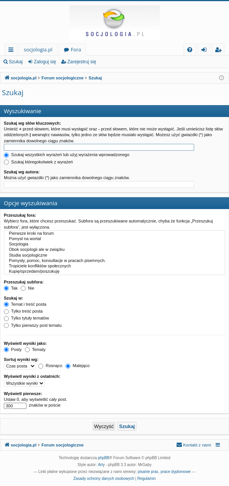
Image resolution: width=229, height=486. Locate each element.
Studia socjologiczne (114, 255)
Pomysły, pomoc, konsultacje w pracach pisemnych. (114, 261)
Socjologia (114, 244)
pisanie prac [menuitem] (148, 472)
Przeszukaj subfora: (24, 282)
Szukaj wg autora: (22, 172)
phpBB (104, 458)
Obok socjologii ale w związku (114, 249)
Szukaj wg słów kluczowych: (32, 123)
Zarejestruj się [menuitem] (220, 51)
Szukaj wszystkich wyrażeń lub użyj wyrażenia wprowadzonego (66, 154)
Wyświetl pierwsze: (23, 393)
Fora (76, 49)
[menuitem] (190, 50)
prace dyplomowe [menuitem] (175, 472)
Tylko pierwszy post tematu (33, 325)
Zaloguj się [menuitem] (205, 51)
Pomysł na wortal (114, 239)
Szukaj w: (13, 298)
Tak (11, 288)
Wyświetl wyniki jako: (25, 343)
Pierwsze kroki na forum (114, 233)
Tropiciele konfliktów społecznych (114, 266)
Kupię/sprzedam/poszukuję (114, 271)
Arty (101, 465)
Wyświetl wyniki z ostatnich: (32, 376)
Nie (27, 288)
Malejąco (77, 365)
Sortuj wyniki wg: (21, 359)
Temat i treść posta (25, 304)
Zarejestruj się (81, 61)
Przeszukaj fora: (20, 215)
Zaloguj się (45, 61)
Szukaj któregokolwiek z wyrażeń (38, 162)
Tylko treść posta (23, 311)
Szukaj (16, 61)
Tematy (35, 349)
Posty (13, 349)
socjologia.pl (38, 49)
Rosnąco (50, 365)
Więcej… (12, 51)
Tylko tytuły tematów (26, 318)
